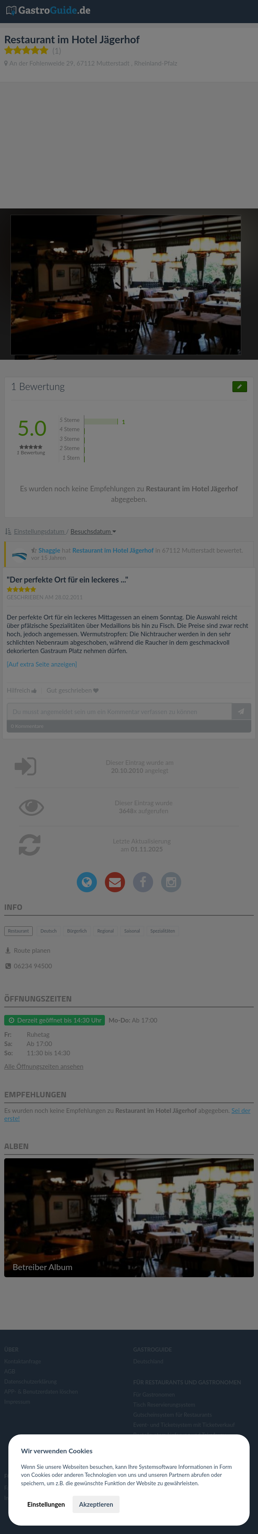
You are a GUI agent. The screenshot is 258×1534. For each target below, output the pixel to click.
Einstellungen (46, 1504)
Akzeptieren (96, 1504)
